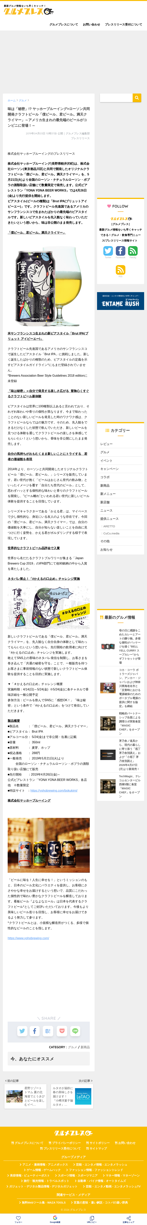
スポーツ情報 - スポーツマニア (78, 1176)
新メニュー (108, 495)
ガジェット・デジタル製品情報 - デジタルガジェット (43, 1187)
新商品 (85, 1047)
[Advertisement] (73, 60)
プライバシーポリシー (66, 1144)
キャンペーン (110, 469)
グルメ (72, 1047)
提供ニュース (110, 520)
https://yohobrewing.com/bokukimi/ (53, 790)
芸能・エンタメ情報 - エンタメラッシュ (101, 1165)
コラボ (105, 478)
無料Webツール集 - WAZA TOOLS (44, 1203)
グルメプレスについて (63, 24)
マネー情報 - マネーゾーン (123, 1176)
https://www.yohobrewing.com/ (28, 938)
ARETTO (109, 528)
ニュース (106, 512)
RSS (120, 276)
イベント (106, 461)
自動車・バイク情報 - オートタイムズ (102, 1182)
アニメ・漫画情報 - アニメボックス (45, 1165)
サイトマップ (98, 1149)
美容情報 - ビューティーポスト (30, 1176)
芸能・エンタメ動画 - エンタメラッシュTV (113, 1187)
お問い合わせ (91, 24)
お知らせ (106, 551)
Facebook (120, 257)
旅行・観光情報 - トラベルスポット (46, 1182)
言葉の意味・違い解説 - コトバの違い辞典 (101, 1203)
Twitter (108, 257)
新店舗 (105, 503)
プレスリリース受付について (123, 24)
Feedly (133, 257)
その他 (105, 543)
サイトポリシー (100, 1144)
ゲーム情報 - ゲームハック (44, 1171)
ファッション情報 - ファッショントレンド (96, 1171)
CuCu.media (111, 535)
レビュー (106, 444)
